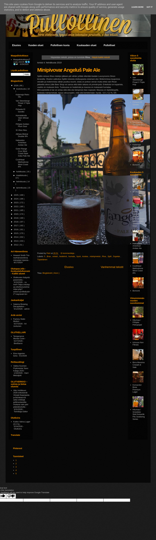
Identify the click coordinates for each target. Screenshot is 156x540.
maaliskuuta (21, 175)
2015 (16, 233)
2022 (16, 206)
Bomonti (136, 165)
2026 (16, 85)
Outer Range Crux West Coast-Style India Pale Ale (23, 152)
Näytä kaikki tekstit (101, 57)
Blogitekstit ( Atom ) (50, 273)
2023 (16, 202)
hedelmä (63, 256)
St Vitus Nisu (21, 130)
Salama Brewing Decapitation (20, 305)
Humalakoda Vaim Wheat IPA (22, 117)
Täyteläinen (42, 259)
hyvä (79, 256)
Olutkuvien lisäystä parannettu (21, 278)
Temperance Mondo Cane (18, 337)
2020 (16, 214)
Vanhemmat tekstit (112, 267)
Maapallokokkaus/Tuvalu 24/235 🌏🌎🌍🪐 (21, 61)
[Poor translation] (11, 496)
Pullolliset (109, 45)
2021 (16, 210)
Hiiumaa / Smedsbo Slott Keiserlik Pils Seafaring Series (139, 414)
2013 (16, 241)
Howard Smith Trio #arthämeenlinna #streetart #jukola (21, 257)
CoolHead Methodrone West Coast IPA (22, 163)
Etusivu (16, 45)
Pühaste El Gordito (20, 110)
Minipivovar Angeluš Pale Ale (68, 70)
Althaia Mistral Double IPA (22, 135)
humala (71, 256)
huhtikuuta (21, 171)
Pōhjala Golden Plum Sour (22, 125)
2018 (16, 222)
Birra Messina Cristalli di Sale (139, 364)
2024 (16, 199)
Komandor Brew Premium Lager (137, 388)
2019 (16, 218)
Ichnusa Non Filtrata (138, 343)
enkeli (55, 256)
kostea (85, 256)
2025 (16, 195)
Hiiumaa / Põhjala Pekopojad (137, 322)
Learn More (138, 7)
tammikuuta (21, 188)
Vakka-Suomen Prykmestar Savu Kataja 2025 (20, 368)
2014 (16, 237)
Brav (49, 256)
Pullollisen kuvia (60, 45)
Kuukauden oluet (86, 45)
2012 (16, 245)
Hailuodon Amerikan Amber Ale (21, 142)
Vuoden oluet (35, 45)
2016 (16, 229)
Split (110, 256)
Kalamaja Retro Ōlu (137, 146)
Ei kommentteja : (68, 253)
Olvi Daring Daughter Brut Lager (139, 124)
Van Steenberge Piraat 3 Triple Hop (23, 103)
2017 (16, 225)
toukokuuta (21, 89)
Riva (104, 256)
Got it (149, 7)
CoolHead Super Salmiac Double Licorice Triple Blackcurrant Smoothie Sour (139, 217)
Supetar (117, 256)
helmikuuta (21, 181)
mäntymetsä (95, 256)
